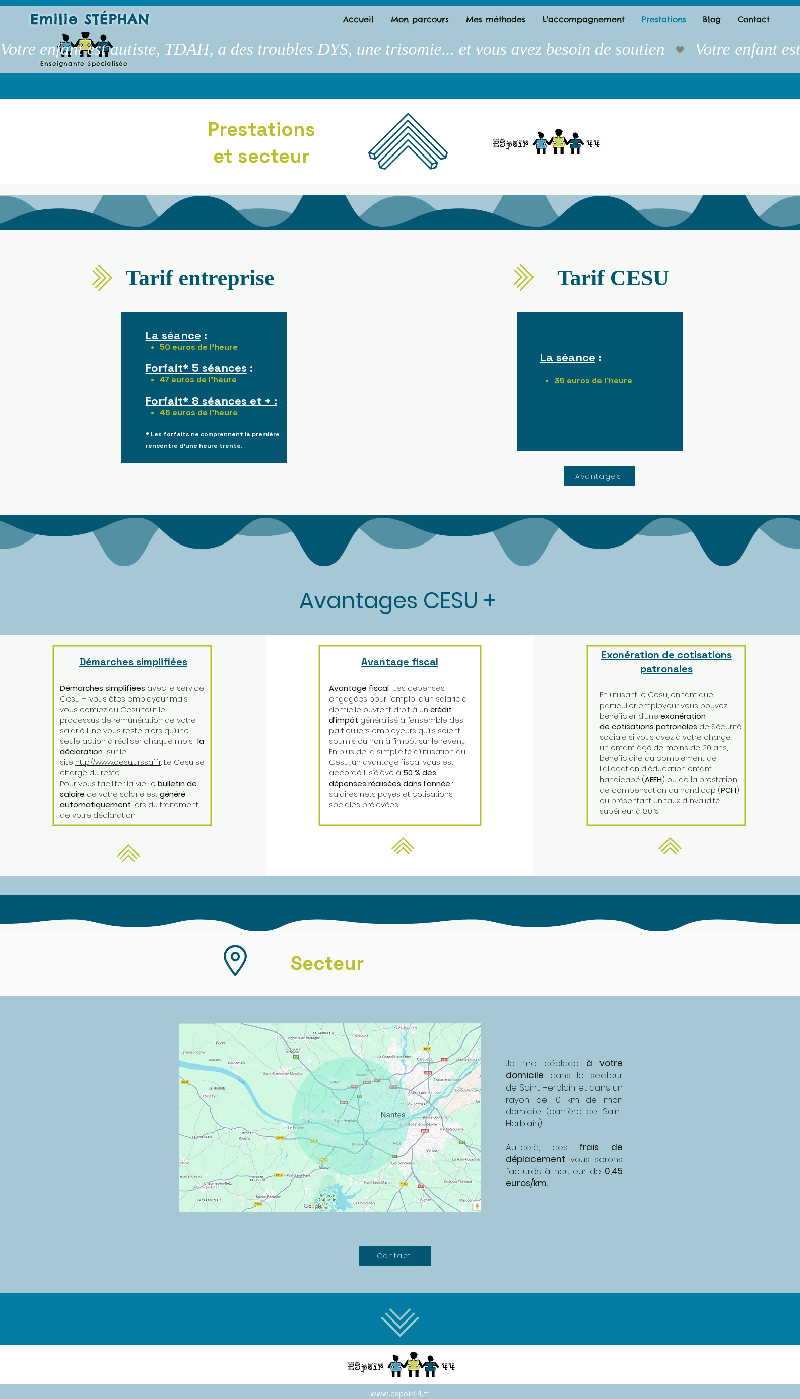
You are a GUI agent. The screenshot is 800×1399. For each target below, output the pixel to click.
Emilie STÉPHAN (90, 19)
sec (254, 156)
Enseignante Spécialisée (84, 63)
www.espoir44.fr (400, 1393)
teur (290, 156)
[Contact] (395, 1256)
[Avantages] (599, 476)
